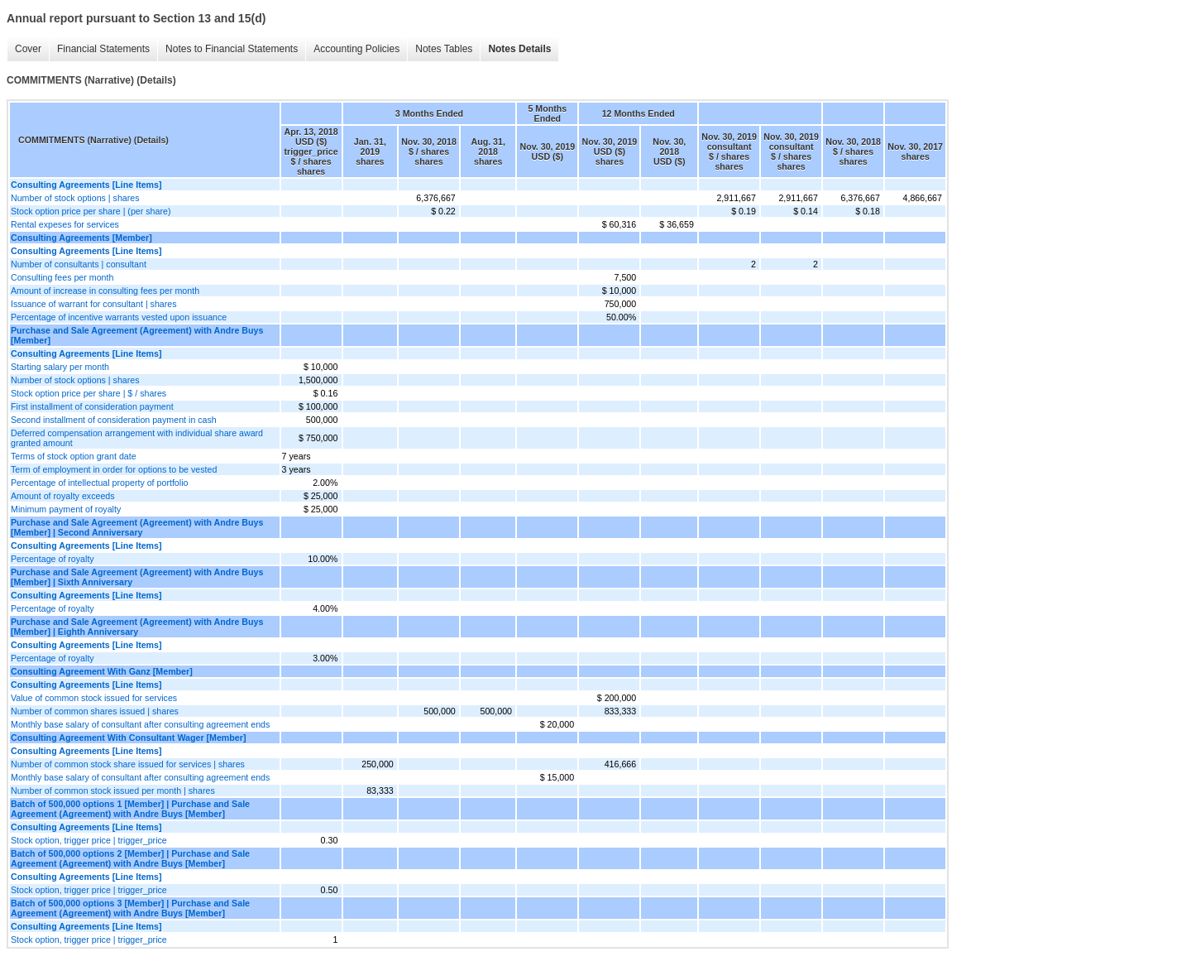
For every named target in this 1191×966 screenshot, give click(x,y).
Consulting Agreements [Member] (81, 238)
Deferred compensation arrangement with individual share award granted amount (137, 438)
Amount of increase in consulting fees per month (105, 291)
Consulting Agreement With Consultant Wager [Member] (128, 738)
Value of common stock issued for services (94, 698)
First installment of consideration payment (92, 406)
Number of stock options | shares (75, 198)
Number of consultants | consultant (78, 264)
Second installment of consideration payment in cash (114, 420)
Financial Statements (103, 49)
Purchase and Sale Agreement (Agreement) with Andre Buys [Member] (137, 335)
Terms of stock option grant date (73, 456)
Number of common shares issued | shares (95, 711)
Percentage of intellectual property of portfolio (99, 483)
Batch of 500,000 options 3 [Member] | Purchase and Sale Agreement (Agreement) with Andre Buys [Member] (130, 908)
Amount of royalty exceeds (63, 496)
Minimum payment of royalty (66, 509)
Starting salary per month (60, 367)
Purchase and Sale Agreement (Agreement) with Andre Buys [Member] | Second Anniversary (137, 527)
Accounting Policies (356, 49)
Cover (28, 49)
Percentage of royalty (52, 559)
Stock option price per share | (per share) (91, 211)
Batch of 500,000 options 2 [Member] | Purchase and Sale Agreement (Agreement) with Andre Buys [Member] (130, 858)
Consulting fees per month (62, 277)
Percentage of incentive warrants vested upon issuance (119, 317)
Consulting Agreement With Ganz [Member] (102, 671)
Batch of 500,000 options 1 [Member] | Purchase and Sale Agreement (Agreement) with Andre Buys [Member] (130, 809)
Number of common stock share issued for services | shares (128, 764)
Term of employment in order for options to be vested (114, 469)
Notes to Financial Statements (231, 49)
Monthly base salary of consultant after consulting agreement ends (140, 724)
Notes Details (519, 49)
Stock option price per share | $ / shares (88, 393)
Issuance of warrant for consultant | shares (94, 304)
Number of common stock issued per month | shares (113, 790)
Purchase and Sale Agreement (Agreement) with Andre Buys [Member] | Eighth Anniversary (137, 627)
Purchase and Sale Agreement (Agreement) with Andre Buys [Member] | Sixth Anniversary (137, 577)
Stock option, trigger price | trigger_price (89, 840)
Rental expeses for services (65, 224)
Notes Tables (443, 49)
